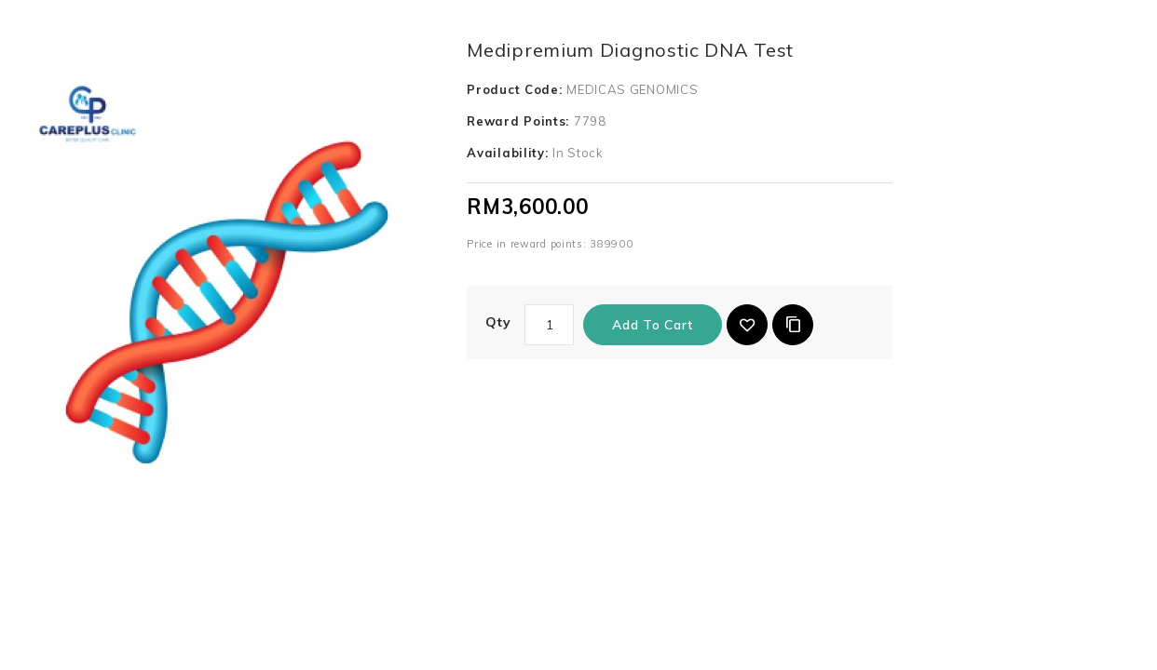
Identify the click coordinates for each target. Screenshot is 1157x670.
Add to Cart (652, 324)
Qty (497, 322)
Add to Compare (792, 324)
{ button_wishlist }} (747, 324)
